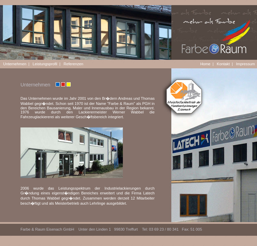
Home (205, 64)
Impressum (245, 64)
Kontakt (223, 64)
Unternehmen (14, 64)
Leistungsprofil (45, 64)
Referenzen (73, 64)
